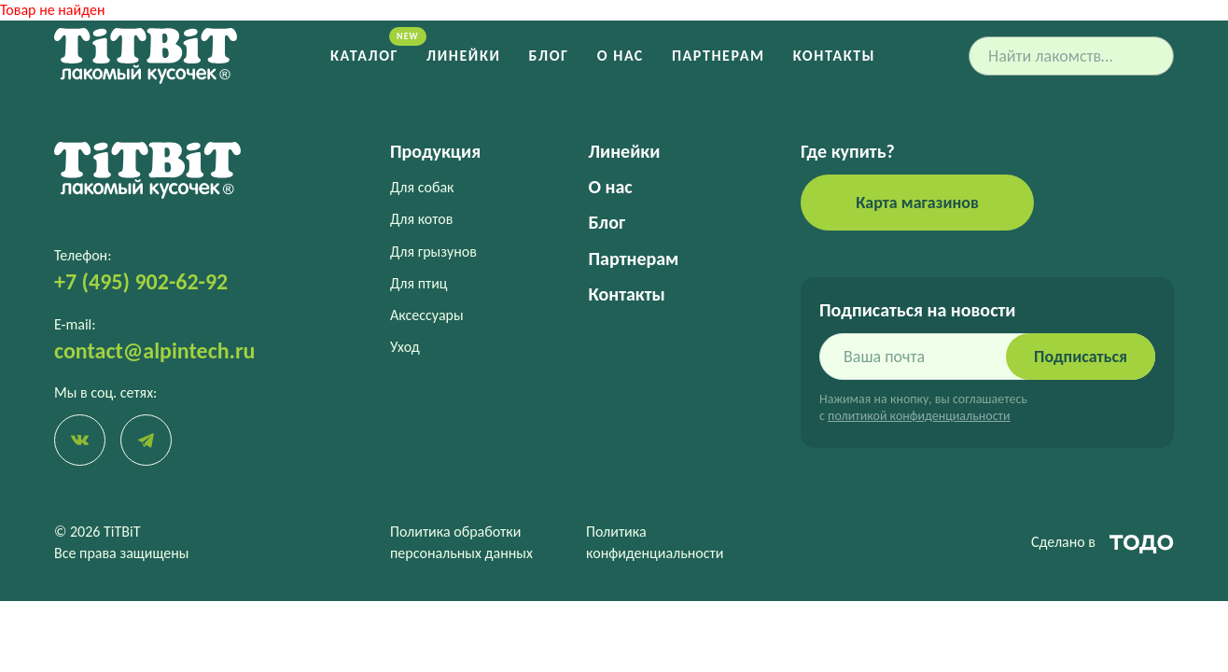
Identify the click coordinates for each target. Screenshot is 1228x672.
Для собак (422, 187)
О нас (620, 55)
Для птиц (419, 283)
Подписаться (1080, 356)
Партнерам (718, 55)
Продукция (435, 151)
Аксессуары (427, 315)
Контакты (834, 55)
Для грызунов (433, 251)
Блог (549, 55)
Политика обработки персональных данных (461, 542)
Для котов (421, 219)
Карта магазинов (917, 202)
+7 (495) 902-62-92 (141, 281)
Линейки (463, 55)
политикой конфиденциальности (919, 416)
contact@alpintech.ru (154, 350)
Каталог (364, 55)
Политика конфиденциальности (654, 542)
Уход (405, 347)
